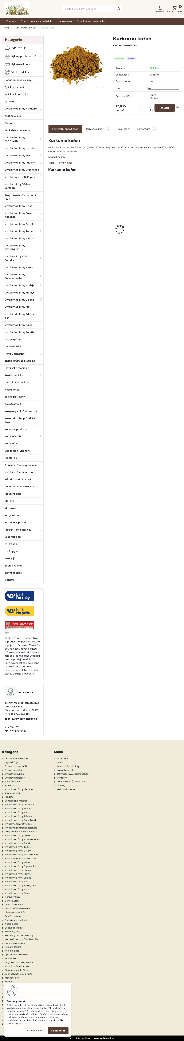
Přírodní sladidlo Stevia (18, 479)
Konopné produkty (16, 429)
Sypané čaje (15, 47)
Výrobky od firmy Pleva (18, 155)
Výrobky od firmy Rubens (20, 162)
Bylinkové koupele (19, 64)
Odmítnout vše (35, 1030)
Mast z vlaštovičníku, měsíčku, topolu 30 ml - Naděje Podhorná (98, 227)
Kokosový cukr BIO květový (21, 411)
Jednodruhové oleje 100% (20, 486)
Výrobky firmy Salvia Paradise (17, 258)
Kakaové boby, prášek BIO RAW (20, 420)
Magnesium (12, 515)
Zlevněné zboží (13, 573)
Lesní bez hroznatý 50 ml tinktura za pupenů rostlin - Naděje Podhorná (64, 227)
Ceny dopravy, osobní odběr (91, 21)
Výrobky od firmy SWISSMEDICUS (15, 247)
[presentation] (50, 224)
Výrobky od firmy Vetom (19, 238)
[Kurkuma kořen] (76, 63)
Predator (10, 123)
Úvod (6, 27)
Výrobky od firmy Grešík (19, 224)
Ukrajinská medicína (17, 368)
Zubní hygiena (13, 565)
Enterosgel (11, 544)
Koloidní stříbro (14, 436)
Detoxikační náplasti (17, 382)
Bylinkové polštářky (16, 94)
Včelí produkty (17, 72)
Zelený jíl (10, 558)
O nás (23, 21)
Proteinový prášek (16, 522)
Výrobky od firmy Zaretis (19, 332)
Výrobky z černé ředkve (19, 472)
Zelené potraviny (15, 397)
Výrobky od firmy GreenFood (22, 170)
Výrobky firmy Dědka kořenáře (17, 186)
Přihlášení (160, 11)
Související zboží (98, 129)
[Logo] (17, 8)
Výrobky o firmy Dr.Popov (20, 177)
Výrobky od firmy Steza (19, 267)
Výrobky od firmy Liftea (18, 206)
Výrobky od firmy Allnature (21, 108)
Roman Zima (65, 163)
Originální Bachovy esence (21, 465)
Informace (10, 21)
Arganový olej (13, 116)
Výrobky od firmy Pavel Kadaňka (18, 215)
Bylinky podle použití (20, 56)
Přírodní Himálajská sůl (18, 529)
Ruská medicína (14, 375)
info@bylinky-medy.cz (22, 719)
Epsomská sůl (13, 537)
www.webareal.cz (104, 1038)
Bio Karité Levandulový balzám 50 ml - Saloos (166, 226)
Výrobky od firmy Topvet (19, 231)
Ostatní (9, 580)
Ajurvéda (10, 101)
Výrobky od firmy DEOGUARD (15, 139)
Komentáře (146, 129)
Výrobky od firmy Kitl (17, 307)
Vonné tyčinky (13, 339)
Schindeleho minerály (18, 130)
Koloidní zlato (13, 443)
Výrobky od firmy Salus (18, 325)
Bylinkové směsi (14, 87)
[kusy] (145, 107)
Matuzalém (11, 508)
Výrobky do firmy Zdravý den (19, 316)
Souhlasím (58, 1030)
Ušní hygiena (12, 551)
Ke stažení (124, 129)
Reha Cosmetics (15, 354)
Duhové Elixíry (13, 346)
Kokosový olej (13, 404)
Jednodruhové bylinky (25, 27)
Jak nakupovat (65, 21)
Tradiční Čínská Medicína (20, 361)
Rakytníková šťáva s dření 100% (20, 197)
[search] (118, 10)
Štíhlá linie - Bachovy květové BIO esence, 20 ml (132, 232)
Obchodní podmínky (42, 21)
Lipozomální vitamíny (17, 451)
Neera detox (12, 389)
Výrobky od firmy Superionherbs (15, 276)
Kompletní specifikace (65, 129)
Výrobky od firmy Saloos (19, 299)
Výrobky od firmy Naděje (19, 285)
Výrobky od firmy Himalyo (20, 148)
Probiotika (11, 458)
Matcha (9, 501)
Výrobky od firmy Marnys (20, 292)
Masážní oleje (13, 494)
